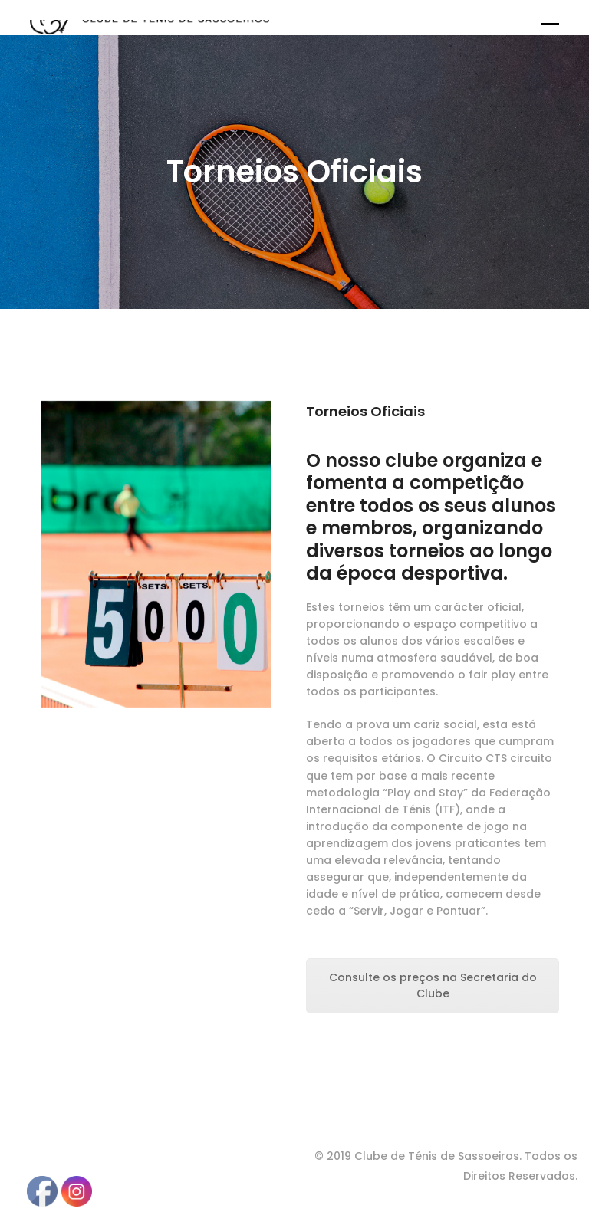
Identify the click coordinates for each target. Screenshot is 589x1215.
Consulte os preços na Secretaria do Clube (433, 985)
